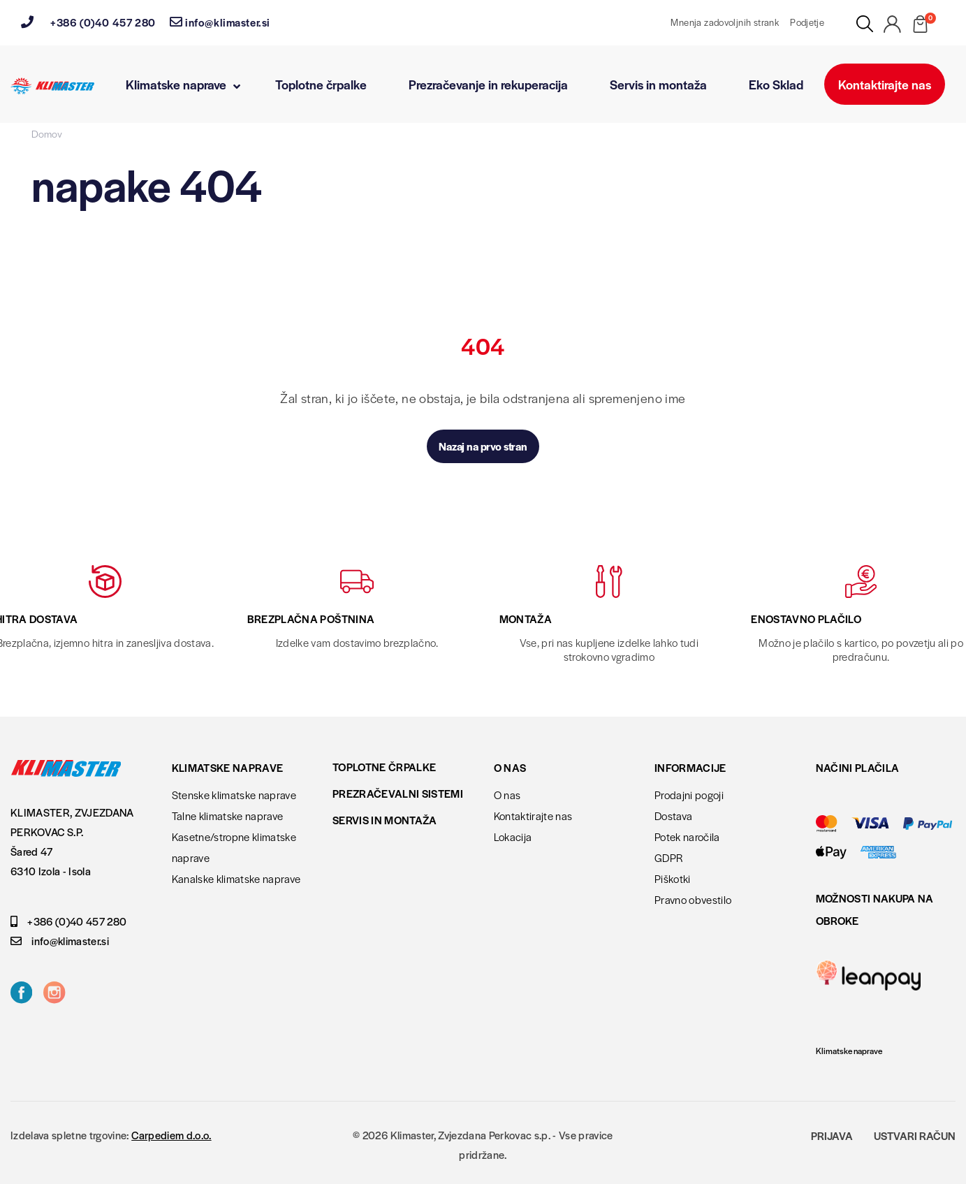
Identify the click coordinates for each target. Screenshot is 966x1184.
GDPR (668, 857)
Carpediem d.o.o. (171, 1134)
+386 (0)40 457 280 (88, 22)
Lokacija (513, 836)
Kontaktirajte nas (884, 84)
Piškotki (672, 878)
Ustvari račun (915, 1135)
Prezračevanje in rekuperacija (488, 84)
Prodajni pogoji (689, 794)
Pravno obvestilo (692, 899)
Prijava (832, 1135)
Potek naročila (687, 836)
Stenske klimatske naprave (234, 794)
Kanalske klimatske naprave (236, 878)
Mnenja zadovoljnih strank (725, 22)
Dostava (673, 815)
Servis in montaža (658, 84)
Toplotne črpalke (321, 84)
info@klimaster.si (220, 22)
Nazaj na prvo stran (483, 446)
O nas (507, 794)
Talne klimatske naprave (228, 815)
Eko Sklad (776, 84)
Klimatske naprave (183, 84)
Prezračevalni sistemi (397, 793)
